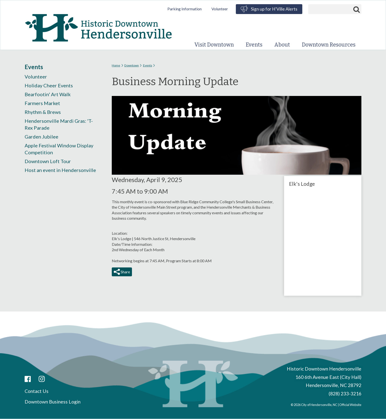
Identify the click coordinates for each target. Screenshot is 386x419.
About (282, 45)
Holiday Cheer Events (49, 85)
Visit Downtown (214, 45)
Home (116, 65)
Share (125, 271)
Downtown (131, 65)
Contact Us (36, 391)
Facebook (28, 379)
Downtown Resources (328, 45)
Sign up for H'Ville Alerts (274, 9)
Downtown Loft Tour (48, 161)
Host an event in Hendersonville (60, 170)
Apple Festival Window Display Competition (59, 148)
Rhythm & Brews (43, 112)
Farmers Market (42, 103)
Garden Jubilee (41, 137)
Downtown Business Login (52, 401)
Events (254, 45)
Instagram (42, 379)
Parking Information (184, 8)
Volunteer (219, 8)
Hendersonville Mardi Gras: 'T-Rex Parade (59, 124)
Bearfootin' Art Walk (48, 94)
